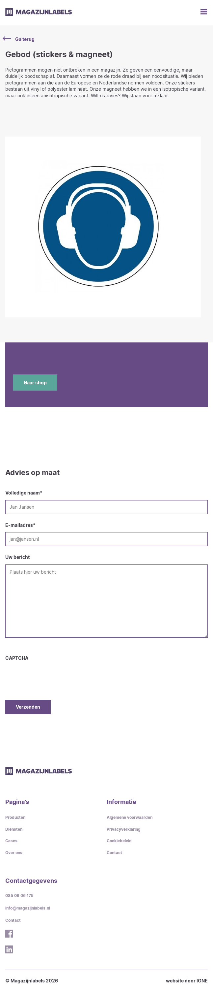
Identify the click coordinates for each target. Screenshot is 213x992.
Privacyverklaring (124, 829)
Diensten (13, 829)
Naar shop (35, 382)
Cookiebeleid (119, 840)
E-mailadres (20, 525)
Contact (114, 852)
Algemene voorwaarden (129, 817)
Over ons (13, 852)
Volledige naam (23, 493)
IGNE (202, 980)
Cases (11, 840)
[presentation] (55, 674)
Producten (15, 817)
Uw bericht (17, 557)
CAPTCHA (16, 658)
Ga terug (20, 39)
